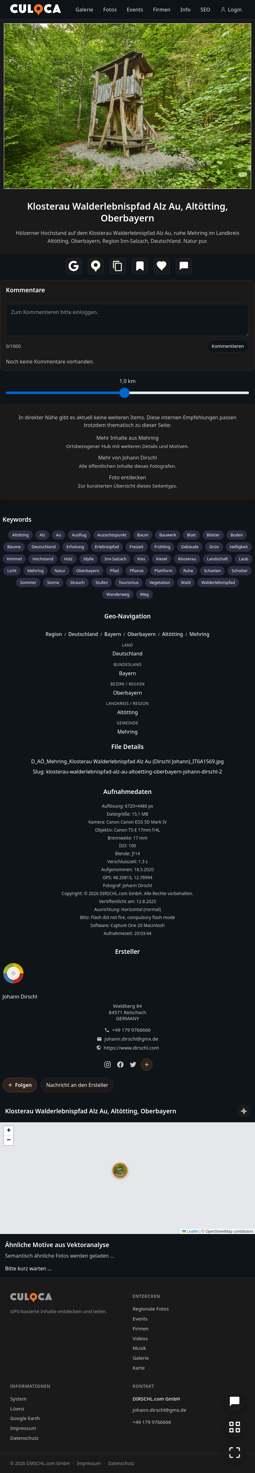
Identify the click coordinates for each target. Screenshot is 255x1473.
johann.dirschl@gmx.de (131, 1039)
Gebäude (190, 547)
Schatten (212, 570)
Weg (144, 594)
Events (135, 9)
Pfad (114, 570)
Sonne (53, 582)
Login (231, 9)
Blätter (213, 535)
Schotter (239, 570)
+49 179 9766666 (131, 1030)
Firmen (162, 9)
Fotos (110, 9)
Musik (139, 1348)
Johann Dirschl (20, 996)
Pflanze (137, 570)
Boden (236, 535)
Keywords (17, 519)
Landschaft (217, 559)
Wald (186, 582)
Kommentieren (228, 346)
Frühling (162, 547)
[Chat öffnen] (234, 1401)
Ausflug (79, 535)
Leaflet (190, 1231)
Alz (42, 535)
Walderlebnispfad (218, 582)
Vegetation (159, 582)
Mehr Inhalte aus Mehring (127, 437)
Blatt (191, 535)
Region (54, 634)
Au (58, 535)
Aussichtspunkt (112, 535)
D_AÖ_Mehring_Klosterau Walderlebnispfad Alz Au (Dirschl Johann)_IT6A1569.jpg (127, 761)
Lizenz (17, 1408)
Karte (139, 1368)
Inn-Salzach (115, 559)
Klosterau (187, 559)
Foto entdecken (127, 477)
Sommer (28, 582)
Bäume (14, 547)
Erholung (75, 547)
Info (186, 9)
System (18, 1398)
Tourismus (129, 582)
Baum (142, 535)
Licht (12, 570)
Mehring (35, 570)
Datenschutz (24, 1438)
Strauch (77, 582)
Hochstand (42, 559)
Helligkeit (239, 547)
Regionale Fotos (151, 1308)
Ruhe (188, 570)
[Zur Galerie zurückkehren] (234, 1427)
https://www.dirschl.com (131, 1048)
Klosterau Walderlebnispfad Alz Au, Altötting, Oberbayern (127, 212)
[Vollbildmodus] (234, 1452)
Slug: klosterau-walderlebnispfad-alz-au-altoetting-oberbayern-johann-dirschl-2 (127, 771)
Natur (60, 570)
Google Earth (25, 1418)
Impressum (23, 1428)
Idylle (88, 559)
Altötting (20, 535)
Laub (243, 559)
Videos (140, 1338)
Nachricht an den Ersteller (77, 1084)
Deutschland (44, 547)
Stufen (102, 582)
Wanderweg (117, 594)
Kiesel (161, 559)
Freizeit (136, 547)
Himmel (14, 559)
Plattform (163, 570)
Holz (68, 559)
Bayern (112, 634)
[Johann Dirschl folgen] (147, 1064)
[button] (120, 1170)
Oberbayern (87, 570)
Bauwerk (167, 535)
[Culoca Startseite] (35, 9)
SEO (205, 9)
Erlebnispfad (107, 547)
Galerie (84, 9)
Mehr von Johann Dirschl (127, 457)
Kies (141, 559)
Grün (214, 547)
